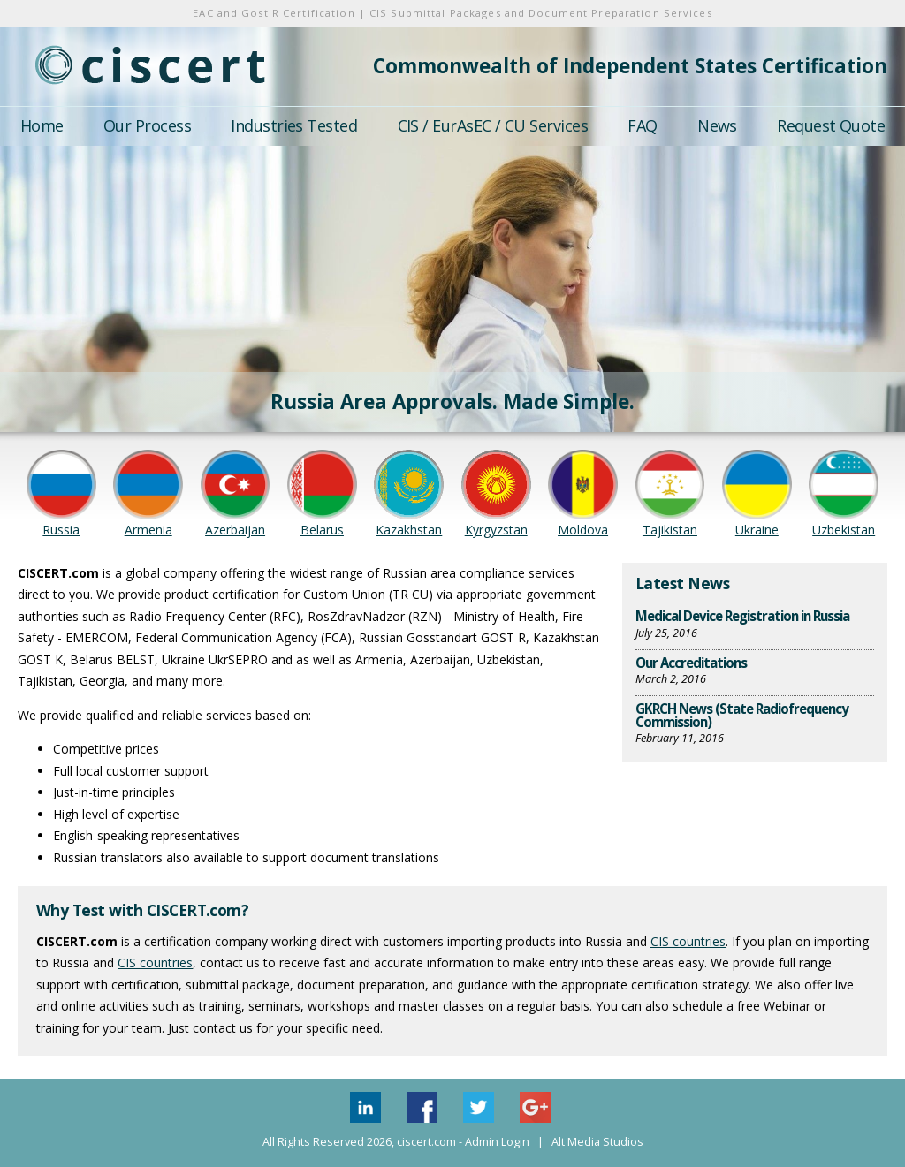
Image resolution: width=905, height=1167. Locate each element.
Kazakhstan (409, 529)
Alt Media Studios (597, 1141)
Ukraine (757, 529)
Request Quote (831, 125)
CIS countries (688, 941)
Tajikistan (670, 529)
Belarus (322, 529)
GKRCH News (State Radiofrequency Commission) (741, 715)
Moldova (583, 529)
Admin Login (497, 1141)
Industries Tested (294, 125)
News (717, 125)
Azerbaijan (235, 529)
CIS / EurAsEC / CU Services (493, 125)
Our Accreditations (691, 662)
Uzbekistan (843, 529)
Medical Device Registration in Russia (742, 616)
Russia (61, 529)
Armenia (148, 529)
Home (42, 125)
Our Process (147, 125)
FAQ (642, 125)
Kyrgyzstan (496, 529)
